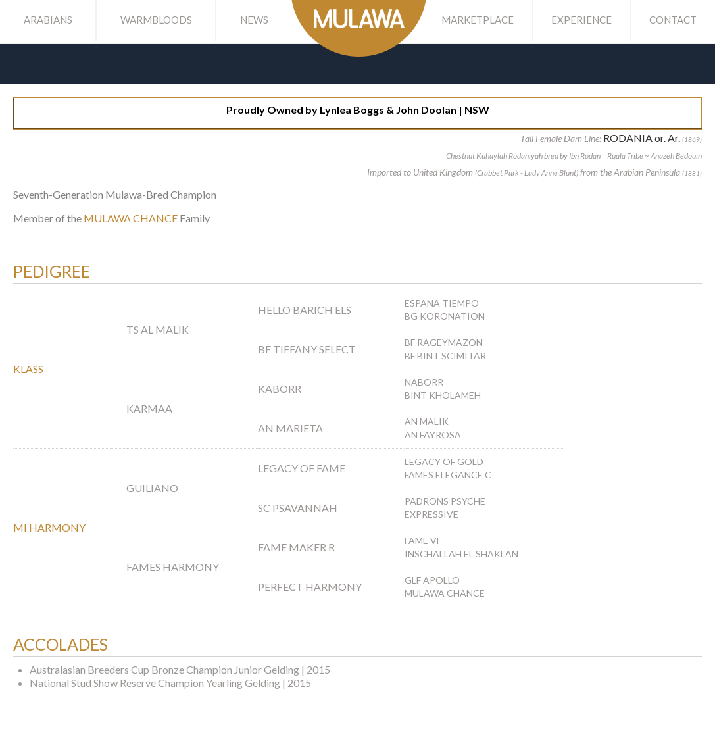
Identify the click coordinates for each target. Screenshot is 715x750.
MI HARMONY (49, 527)
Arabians (48, 20)
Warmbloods (156, 20)
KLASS (28, 368)
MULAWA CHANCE (131, 218)
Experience (581, 20)
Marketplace (477, 20)
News (254, 20)
